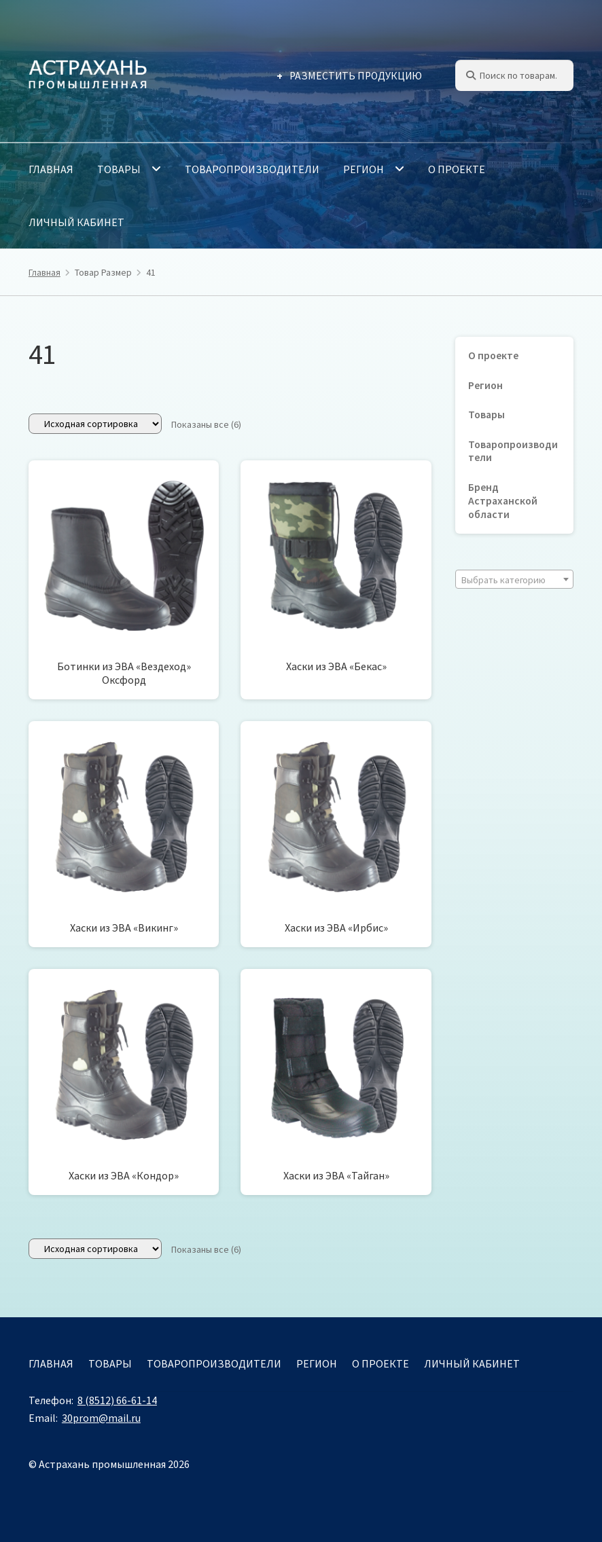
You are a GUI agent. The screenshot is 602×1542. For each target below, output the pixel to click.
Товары (119, 169)
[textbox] (514, 579)
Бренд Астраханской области (502, 501)
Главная (51, 169)
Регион (363, 169)
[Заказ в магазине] (95, 424)
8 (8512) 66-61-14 (117, 1400)
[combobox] (514, 579)
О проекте (456, 169)
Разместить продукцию (355, 75)
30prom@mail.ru (101, 1418)
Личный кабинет (76, 222)
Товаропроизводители (252, 169)
